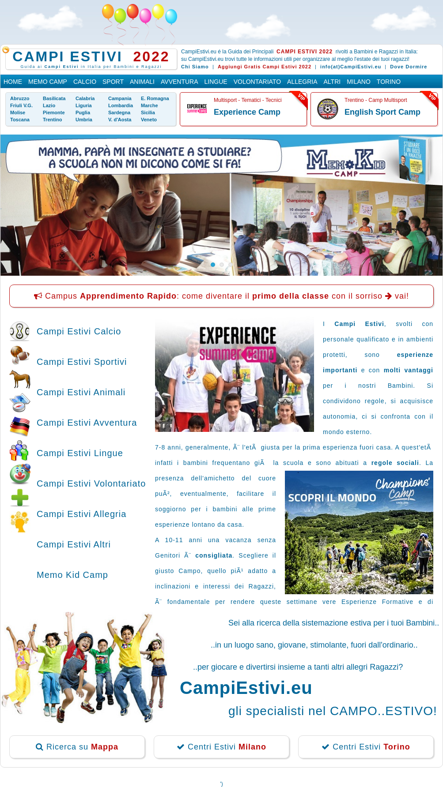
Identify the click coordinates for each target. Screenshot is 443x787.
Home (13, 81)
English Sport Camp (382, 112)
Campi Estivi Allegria (81, 514)
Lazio (49, 105)
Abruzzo (19, 98)
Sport (113, 81)
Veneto (149, 119)
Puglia (83, 112)
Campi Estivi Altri (74, 544)
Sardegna (119, 112)
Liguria (84, 105)
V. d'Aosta (119, 119)
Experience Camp (247, 112)
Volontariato (257, 81)
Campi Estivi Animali (81, 392)
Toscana (20, 119)
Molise (17, 112)
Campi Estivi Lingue (80, 453)
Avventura (179, 81)
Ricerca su (77, 746)
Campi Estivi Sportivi (82, 362)
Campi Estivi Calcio (79, 331)
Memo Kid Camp (72, 575)
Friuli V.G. (21, 105)
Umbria (84, 119)
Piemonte (54, 112)
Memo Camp (47, 81)
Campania (120, 98)
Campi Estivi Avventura (87, 422)
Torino (389, 81)
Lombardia (120, 105)
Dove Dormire (408, 66)
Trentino (52, 119)
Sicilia (148, 112)
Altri (332, 81)
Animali (142, 81)
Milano (359, 81)
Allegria (302, 81)
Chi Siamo (195, 66)
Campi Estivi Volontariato (91, 483)
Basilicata (54, 98)
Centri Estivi (221, 746)
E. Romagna (155, 98)
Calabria (85, 98)
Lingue (215, 81)
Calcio (84, 81)
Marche (149, 105)
